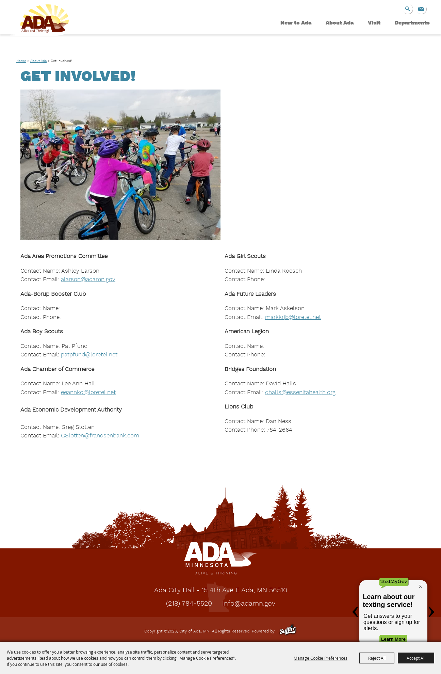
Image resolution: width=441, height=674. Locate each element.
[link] (100, 436)
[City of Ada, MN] (47, 29)
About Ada (340, 23)
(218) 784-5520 (189, 603)
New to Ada (295, 23)
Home (21, 61)
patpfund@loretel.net (88, 355)
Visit (374, 23)
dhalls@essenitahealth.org (300, 393)
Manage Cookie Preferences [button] (320, 658)
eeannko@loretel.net (88, 393)
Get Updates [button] (421, 9)
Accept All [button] (416, 658)
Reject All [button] (377, 658)
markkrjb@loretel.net (293, 317)
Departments (412, 23)
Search (408, 9)
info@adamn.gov (248, 603)
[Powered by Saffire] (288, 631)
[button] (120, 165)
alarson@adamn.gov (88, 280)
